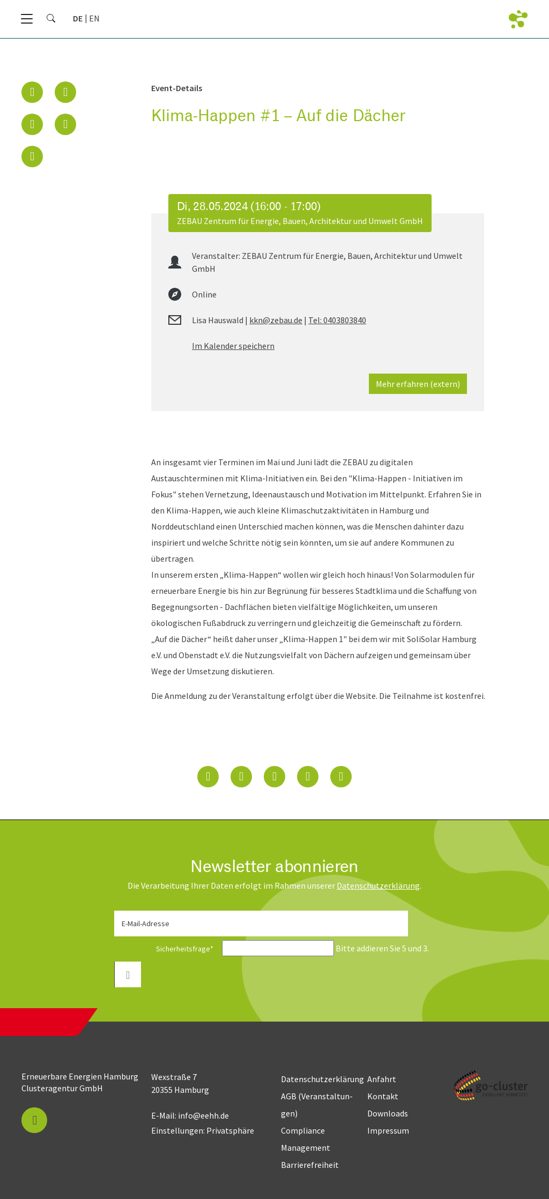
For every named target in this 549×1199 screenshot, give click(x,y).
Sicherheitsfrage (167, 949)
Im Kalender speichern (233, 345)
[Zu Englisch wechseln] (94, 18)
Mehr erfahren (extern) (418, 383)
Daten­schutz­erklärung (378, 885)
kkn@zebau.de (275, 320)
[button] (32, 92)
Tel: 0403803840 (337, 320)
